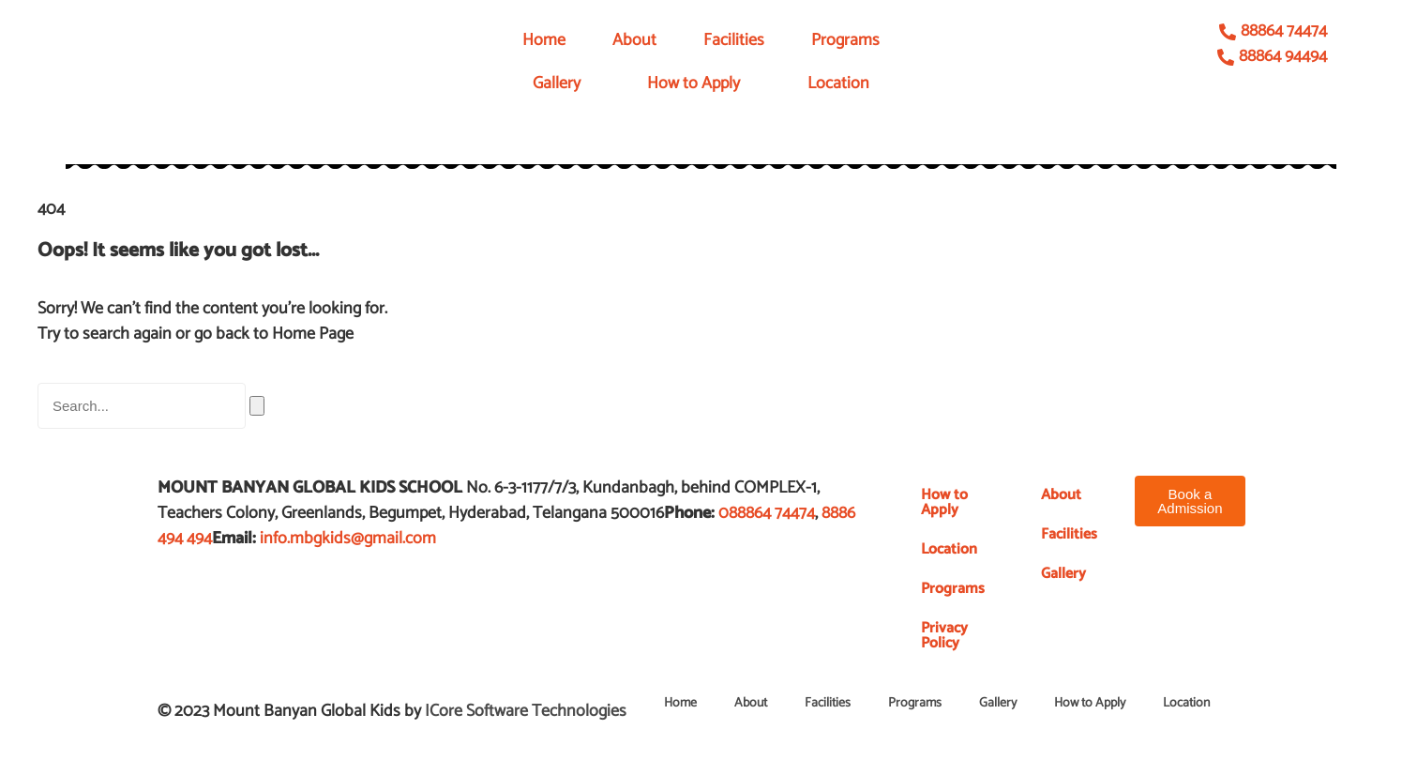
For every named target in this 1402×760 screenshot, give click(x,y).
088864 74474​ (766, 513)
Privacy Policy (944, 636)
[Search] (256, 406)
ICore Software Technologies (525, 711)
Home (543, 40)
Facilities (733, 40)
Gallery (556, 83)
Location (838, 83)
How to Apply (693, 83)
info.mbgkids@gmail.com (348, 538)
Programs (845, 40)
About (634, 40)
